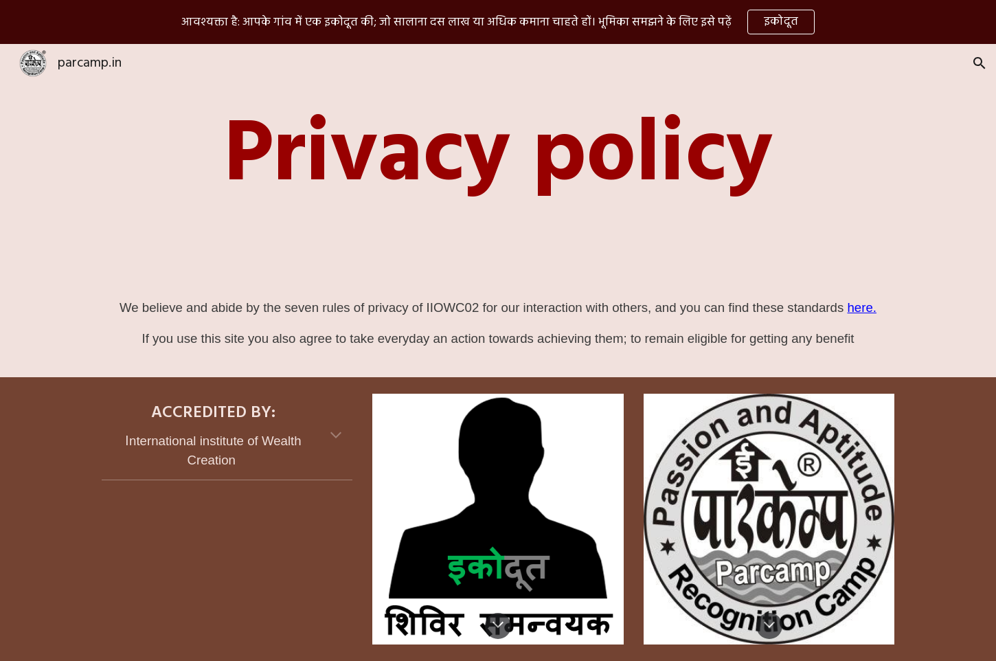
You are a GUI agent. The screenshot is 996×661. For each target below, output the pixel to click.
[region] (498, 22)
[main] (498, 157)
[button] (979, 63)
